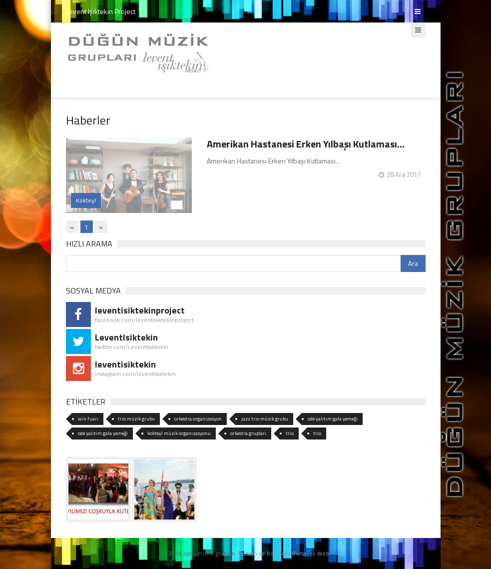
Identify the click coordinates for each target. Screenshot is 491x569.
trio (290, 433)
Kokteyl (86, 200)
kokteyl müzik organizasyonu (179, 433)
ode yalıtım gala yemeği (333, 418)
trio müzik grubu (136, 418)
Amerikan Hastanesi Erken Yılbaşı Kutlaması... (306, 144)
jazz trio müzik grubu (264, 418)
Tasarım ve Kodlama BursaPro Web (283, 553)
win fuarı (88, 418)
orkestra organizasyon (198, 418)
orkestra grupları (248, 433)
